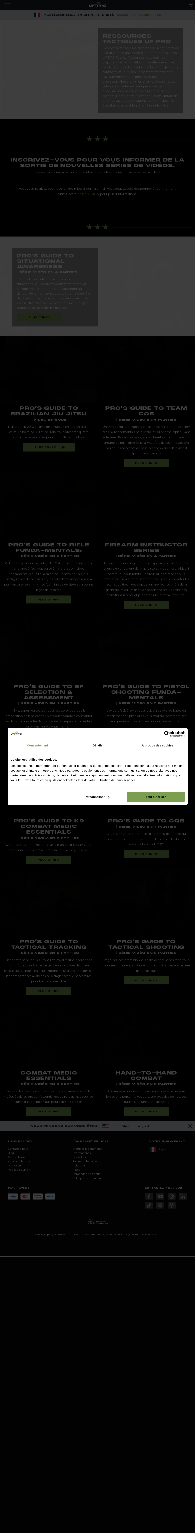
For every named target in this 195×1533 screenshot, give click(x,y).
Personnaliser (97, 797)
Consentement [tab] (37, 745)
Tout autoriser (156, 797)
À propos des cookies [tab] (157, 745)
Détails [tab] (98, 745)
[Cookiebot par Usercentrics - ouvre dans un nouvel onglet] (167, 734)
